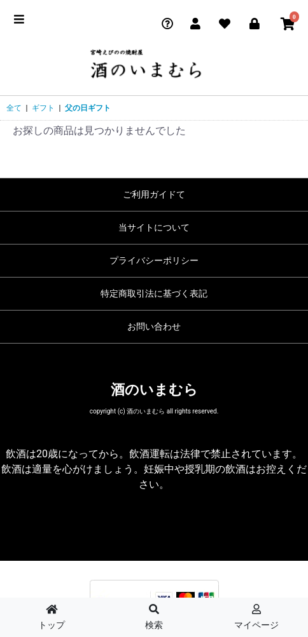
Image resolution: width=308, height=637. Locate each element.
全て (14, 108)
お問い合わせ (154, 326)
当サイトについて (154, 227)
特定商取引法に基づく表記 (154, 293)
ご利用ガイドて (154, 194)
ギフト (43, 108)
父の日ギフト (88, 108)
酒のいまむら (154, 390)
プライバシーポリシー (154, 260)
